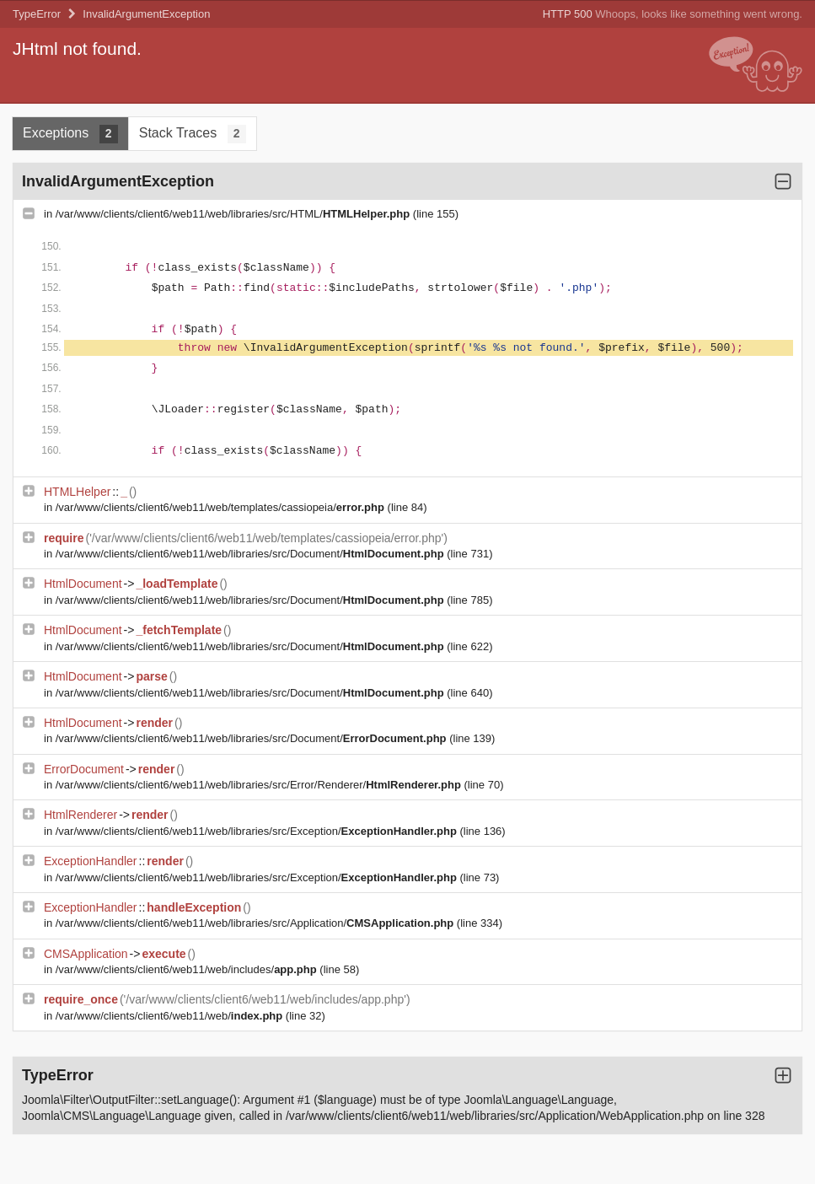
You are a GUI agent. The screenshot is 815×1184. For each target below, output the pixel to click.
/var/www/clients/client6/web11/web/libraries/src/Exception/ (258, 831)
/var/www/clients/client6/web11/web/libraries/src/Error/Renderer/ (260, 784)
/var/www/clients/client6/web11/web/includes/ (188, 969)
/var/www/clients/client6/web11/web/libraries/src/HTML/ (234, 213)
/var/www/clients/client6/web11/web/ (171, 1015)
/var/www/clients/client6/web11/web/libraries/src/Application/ (256, 923)
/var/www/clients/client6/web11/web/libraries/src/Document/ (252, 553)
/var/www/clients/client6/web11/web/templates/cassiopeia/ (222, 507)
